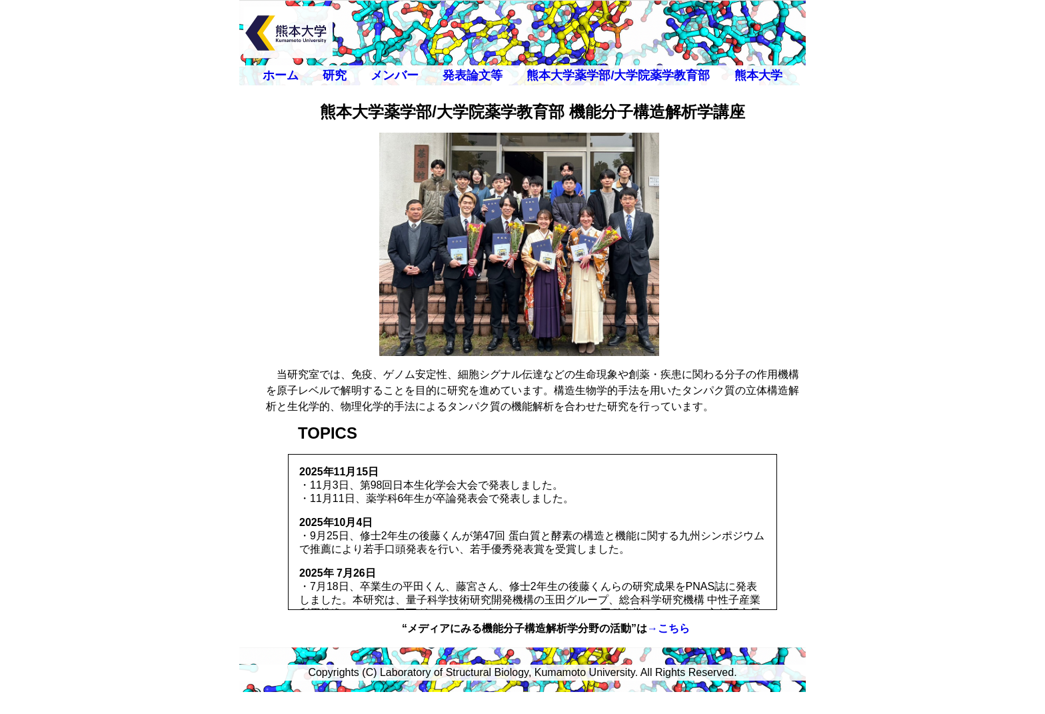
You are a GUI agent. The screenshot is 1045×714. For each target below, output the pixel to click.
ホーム (281, 75)
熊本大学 (758, 75)
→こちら (668, 628)
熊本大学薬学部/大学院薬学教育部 (618, 75)
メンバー (395, 75)
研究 (335, 75)
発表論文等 (473, 75)
